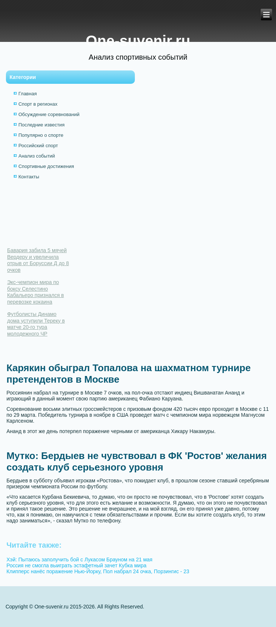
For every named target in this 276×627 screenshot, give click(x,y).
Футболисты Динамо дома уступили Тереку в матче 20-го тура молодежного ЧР (36, 324)
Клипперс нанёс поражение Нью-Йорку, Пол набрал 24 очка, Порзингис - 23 (97, 571)
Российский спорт (38, 145)
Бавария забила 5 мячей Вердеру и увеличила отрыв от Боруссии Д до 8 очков (38, 260)
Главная (28, 93)
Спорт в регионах (38, 104)
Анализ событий (37, 156)
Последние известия (41, 125)
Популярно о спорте (41, 135)
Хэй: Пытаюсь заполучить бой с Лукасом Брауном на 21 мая (79, 559)
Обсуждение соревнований (49, 114)
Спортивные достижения (46, 166)
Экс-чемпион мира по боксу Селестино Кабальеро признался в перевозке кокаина (35, 292)
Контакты (29, 176)
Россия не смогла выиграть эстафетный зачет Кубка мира (76, 565)
